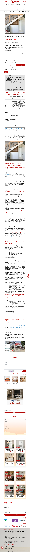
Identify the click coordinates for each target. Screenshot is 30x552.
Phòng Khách (14, 67)
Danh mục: (6, 67)
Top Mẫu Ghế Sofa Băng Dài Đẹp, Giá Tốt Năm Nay (20, 496)
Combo (6, 433)
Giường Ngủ (6, 421)
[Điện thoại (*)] (15, 408)
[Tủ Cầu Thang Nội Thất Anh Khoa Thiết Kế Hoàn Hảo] (15, 1)
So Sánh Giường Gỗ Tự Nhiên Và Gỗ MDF (20, 482)
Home (6, 419)
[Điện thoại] (15, 509)
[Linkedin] (12, 69)
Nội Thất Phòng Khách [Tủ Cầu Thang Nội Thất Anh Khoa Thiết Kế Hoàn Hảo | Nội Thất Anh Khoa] (23, 9)
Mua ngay (20, 65)
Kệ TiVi (6, 432)
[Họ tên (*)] (15, 406)
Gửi (24, 371)
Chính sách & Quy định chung (9, 546)
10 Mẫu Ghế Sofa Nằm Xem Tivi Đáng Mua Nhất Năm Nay (9, 496)
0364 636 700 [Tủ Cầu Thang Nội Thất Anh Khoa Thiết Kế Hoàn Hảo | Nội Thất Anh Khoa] (21, 541)
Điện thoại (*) (6, 507)
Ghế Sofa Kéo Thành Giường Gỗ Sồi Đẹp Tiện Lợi (7, 383)
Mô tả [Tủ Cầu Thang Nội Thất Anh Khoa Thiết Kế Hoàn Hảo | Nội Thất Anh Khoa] (6, 72)
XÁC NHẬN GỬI (15, 514)
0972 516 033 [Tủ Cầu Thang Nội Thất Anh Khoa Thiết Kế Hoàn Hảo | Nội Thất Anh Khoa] (10, 541)
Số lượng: (6, 62)
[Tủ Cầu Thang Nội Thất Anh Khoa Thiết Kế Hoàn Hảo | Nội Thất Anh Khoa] (25, 1)
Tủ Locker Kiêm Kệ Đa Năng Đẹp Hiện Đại (9, 450)
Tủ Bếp (6, 425)
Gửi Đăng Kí (15, 412)
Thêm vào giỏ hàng (9, 65)
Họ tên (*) (5, 503)
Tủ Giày (6, 430)
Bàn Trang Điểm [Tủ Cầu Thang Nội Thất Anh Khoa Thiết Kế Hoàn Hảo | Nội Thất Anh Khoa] (18, 4)
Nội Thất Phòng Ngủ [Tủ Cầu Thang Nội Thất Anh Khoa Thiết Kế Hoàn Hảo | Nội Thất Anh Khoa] (18, 9)
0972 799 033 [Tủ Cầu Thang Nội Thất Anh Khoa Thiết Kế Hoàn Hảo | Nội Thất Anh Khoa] (15, 541)
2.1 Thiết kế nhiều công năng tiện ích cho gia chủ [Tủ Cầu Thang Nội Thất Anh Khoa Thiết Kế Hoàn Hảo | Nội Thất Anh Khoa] (16, 81)
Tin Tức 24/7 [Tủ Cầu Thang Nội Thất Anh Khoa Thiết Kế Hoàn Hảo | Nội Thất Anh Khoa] (15, 469)
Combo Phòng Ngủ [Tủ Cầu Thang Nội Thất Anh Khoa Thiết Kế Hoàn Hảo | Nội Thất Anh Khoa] (23, 4)
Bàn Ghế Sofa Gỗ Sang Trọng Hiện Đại (22, 383)
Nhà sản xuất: (7, 42)
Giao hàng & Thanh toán (8, 548)
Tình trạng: (6, 60)
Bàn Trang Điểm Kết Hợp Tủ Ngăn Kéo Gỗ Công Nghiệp (9, 463)
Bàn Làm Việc (7, 428)
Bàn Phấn (6, 426)
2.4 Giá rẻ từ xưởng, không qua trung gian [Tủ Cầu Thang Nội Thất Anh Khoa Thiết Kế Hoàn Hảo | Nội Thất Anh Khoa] (15, 87)
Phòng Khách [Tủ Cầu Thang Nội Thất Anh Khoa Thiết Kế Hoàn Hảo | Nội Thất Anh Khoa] (11, 11)
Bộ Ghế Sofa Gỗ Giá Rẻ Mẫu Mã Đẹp (15, 383)
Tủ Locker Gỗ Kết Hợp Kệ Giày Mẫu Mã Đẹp (20, 450)
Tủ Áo (6, 423)
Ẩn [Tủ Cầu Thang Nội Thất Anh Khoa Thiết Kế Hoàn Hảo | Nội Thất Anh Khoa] (9, 75)
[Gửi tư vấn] (28, 276)
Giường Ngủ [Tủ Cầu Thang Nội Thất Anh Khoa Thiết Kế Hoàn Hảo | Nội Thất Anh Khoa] (7, 4)
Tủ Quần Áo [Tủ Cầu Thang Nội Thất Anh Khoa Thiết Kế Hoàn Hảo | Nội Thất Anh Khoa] (12, 4)
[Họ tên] (15, 505)
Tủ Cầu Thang (18, 67)
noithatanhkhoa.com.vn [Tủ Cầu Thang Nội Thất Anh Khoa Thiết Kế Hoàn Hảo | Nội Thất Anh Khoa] (11, 542)
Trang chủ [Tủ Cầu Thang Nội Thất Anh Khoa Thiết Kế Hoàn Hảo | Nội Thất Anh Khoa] (5, 11)
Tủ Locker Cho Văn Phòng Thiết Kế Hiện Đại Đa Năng (20, 463)
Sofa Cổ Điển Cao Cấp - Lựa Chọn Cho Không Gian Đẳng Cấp (9, 483)
